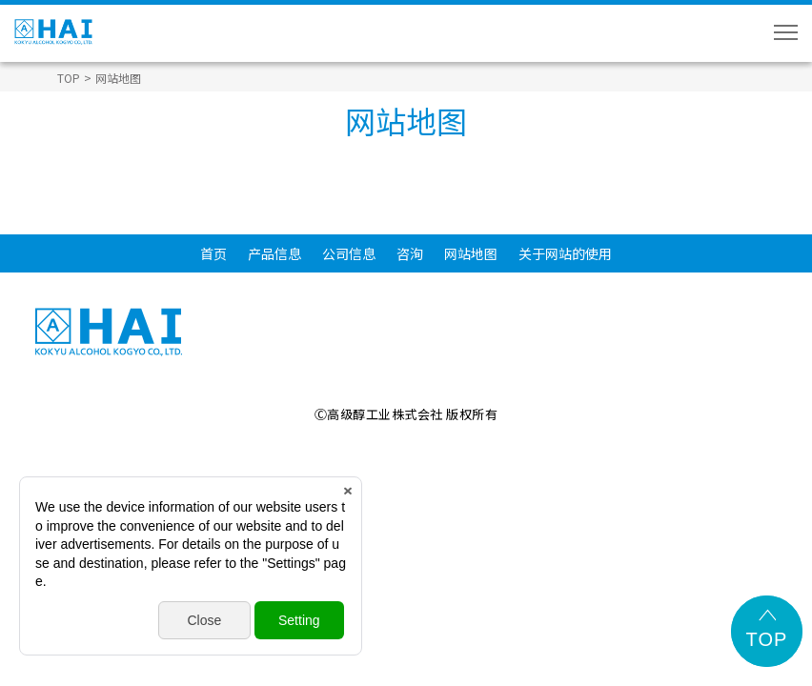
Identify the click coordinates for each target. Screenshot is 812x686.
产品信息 (274, 253)
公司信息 (349, 253)
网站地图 (470, 253)
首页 (213, 253)
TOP (766, 639)
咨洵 (409, 253)
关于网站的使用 (565, 253)
